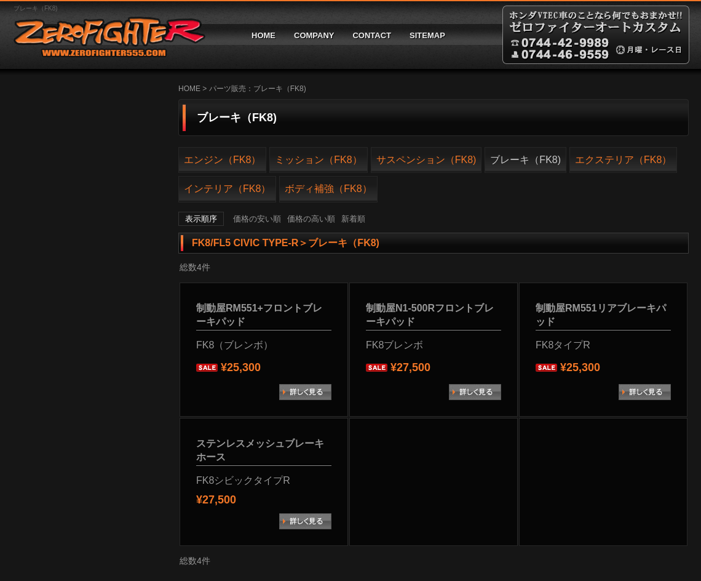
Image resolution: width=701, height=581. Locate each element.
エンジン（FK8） (222, 159)
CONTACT (371, 35)
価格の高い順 (311, 218)
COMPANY (314, 35)
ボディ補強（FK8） (328, 188)
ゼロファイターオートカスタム (104, 34)
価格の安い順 (257, 218)
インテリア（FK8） (227, 188)
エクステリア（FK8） (623, 159)
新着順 (353, 218)
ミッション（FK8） (318, 159)
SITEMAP (427, 35)
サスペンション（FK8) (426, 159)
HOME (263, 35)
